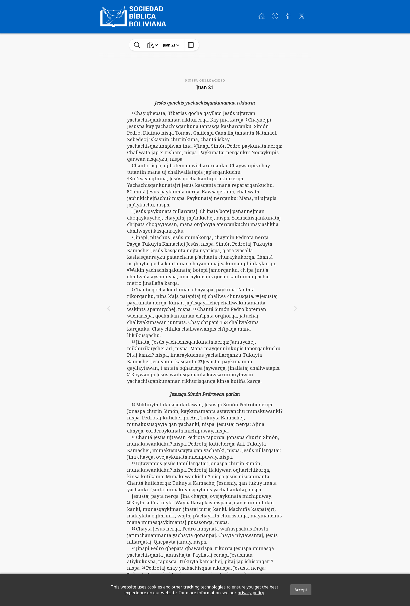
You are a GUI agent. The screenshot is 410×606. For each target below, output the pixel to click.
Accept (300, 590)
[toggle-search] (137, 45)
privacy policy (250, 593)
